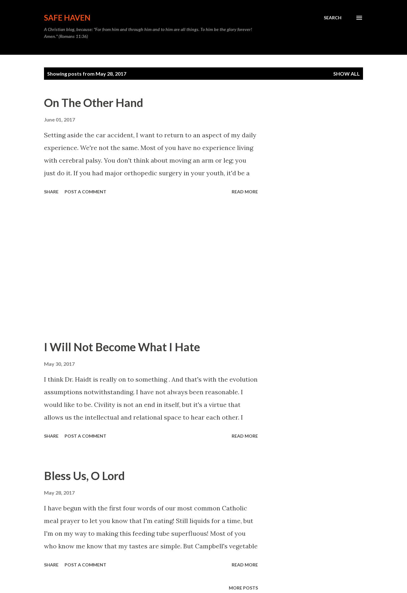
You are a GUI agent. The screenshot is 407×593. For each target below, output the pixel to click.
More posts (243, 587)
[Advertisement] (151, 268)
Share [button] (51, 191)
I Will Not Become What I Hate (122, 347)
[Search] (332, 18)
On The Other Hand (93, 102)
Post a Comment (85, 191)
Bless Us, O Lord (84, 476)
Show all (346, 74)
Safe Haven (67, 17)
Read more (245, 191)
